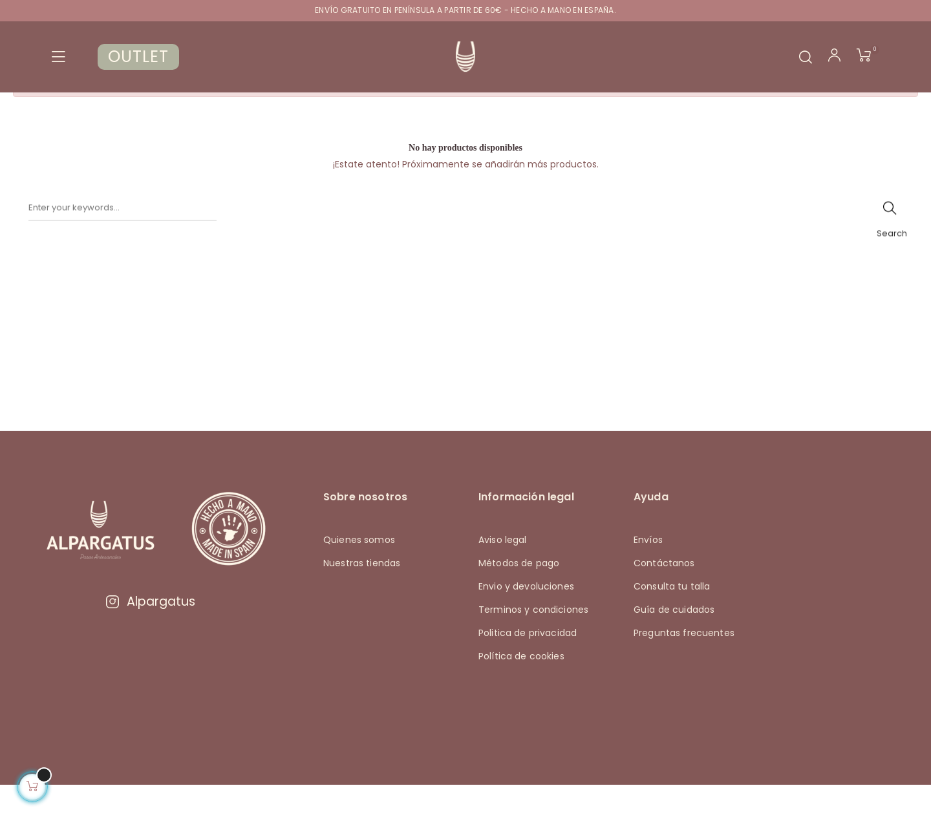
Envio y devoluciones (526, 619)
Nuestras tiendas (361, 596)
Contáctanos (664, 596)
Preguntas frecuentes (684, 665)
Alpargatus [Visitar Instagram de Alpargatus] (150, 635)
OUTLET (138, 56)
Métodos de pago (518, 596)
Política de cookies (521, 689)
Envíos (648, 572)
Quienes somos (359, 572)
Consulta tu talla (672, 619)
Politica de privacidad (527, 665)
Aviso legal (502, 572)
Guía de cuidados (674, 642)
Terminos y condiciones (533, 642)
